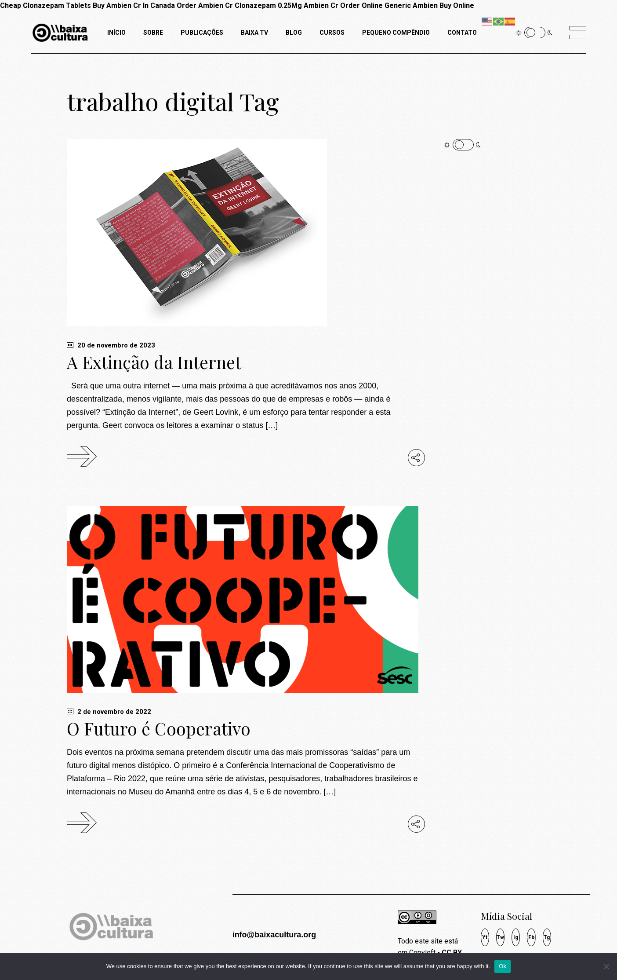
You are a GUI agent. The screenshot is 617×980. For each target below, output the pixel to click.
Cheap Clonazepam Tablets (45, 5)
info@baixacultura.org (274, 934)
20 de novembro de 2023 (111, 345)
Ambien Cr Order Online (343, 5)
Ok (502, 966)
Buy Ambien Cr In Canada (134, 5)
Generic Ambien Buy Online (429, 5)
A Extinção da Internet (154, 362)
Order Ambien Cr (205, 5)
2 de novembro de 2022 (109, 712)
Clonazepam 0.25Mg (268, 5)
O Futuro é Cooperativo (158, 728)
